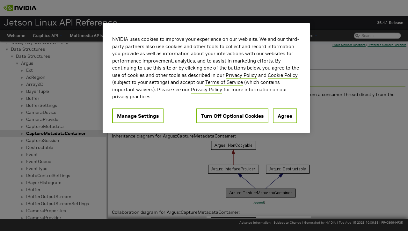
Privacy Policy (241, 75)
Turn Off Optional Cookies (232, 116)
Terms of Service (224, 82)
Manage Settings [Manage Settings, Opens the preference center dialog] (138, 116)
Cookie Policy (283, 75)
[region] (206, 78)
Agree (285, 116)
